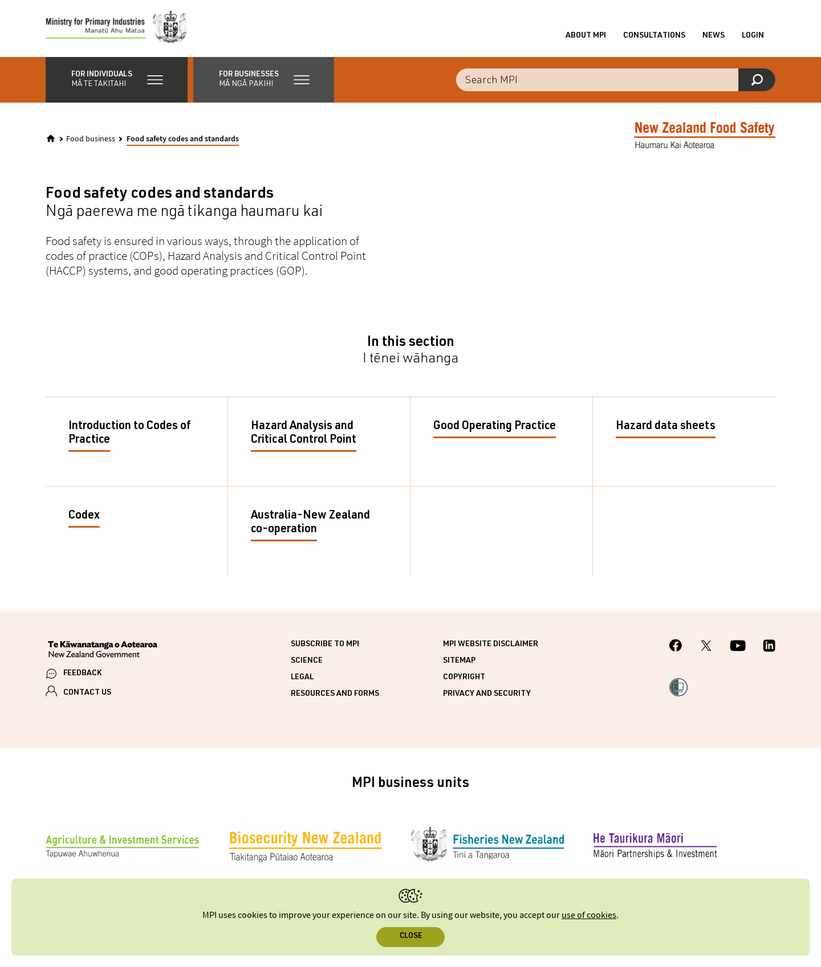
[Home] (51, 138)
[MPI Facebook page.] (675, 647)
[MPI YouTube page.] (738, 647)
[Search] (756, 79)
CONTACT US (87, 693)
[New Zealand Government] (103, 651)
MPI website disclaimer (490, 644)
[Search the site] (615, 79)
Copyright (464, 678)
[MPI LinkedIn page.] (769, 647)
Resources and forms (335, 694)
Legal (302, 678)
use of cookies (589, 915)
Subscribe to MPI (325, 644)
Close (411, 936)
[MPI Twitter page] (706, 647)
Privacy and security (487, 694)
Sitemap (459, 661)
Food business (90, 139)
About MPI (586, 36)
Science (307, 661)
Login (753, 36)
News (713, 36)
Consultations (654, 36)
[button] (117, 80)
